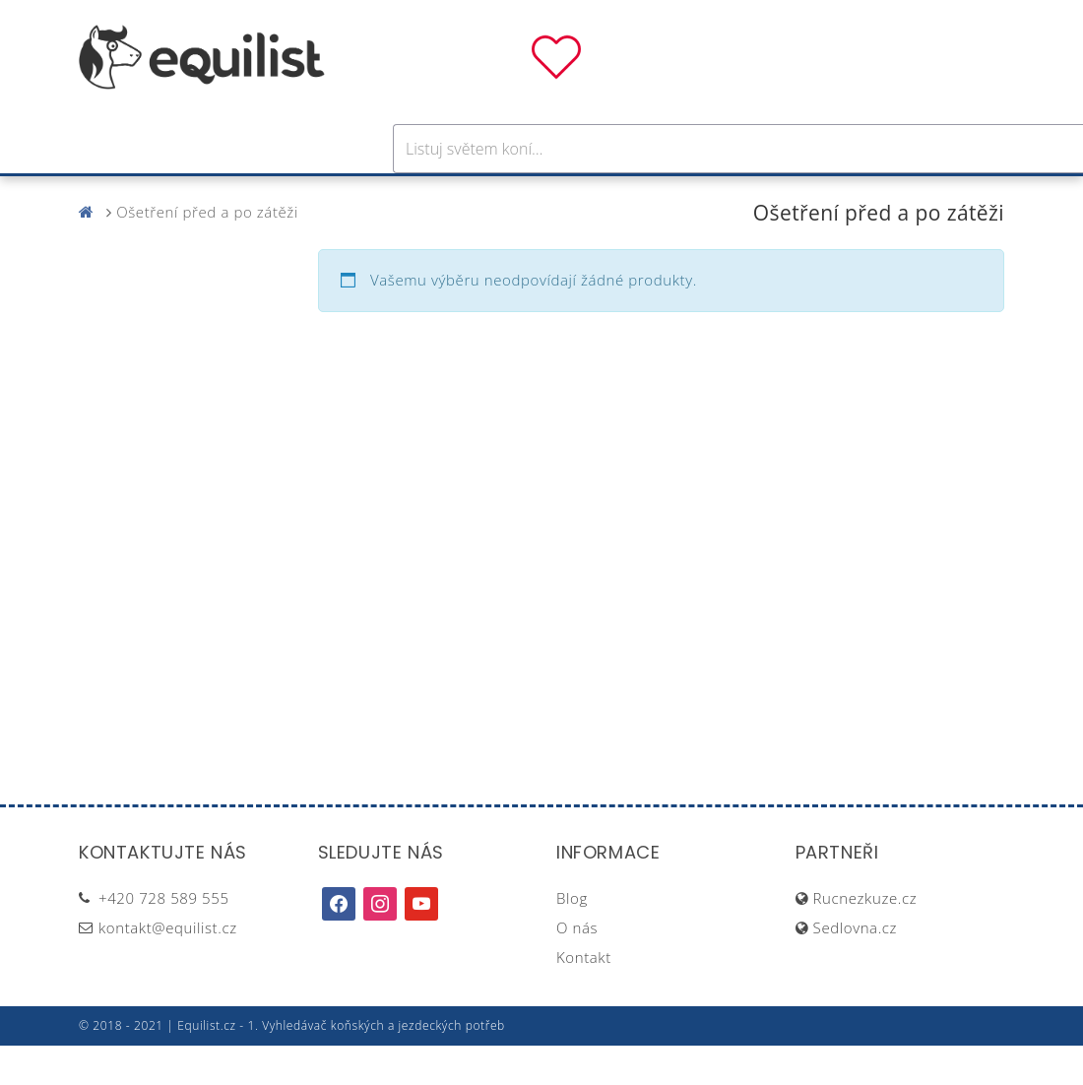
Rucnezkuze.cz (865, 937)
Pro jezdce (380, 195)
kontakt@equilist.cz (167, 967)
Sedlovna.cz (855, 967)
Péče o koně (507, 195)
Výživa (614, 195)
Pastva (753, 195)
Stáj (682, 195)
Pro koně (265, 195)
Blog (572, 937)
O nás (577, 967)
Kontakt (583, 996)
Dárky (833, 195)
